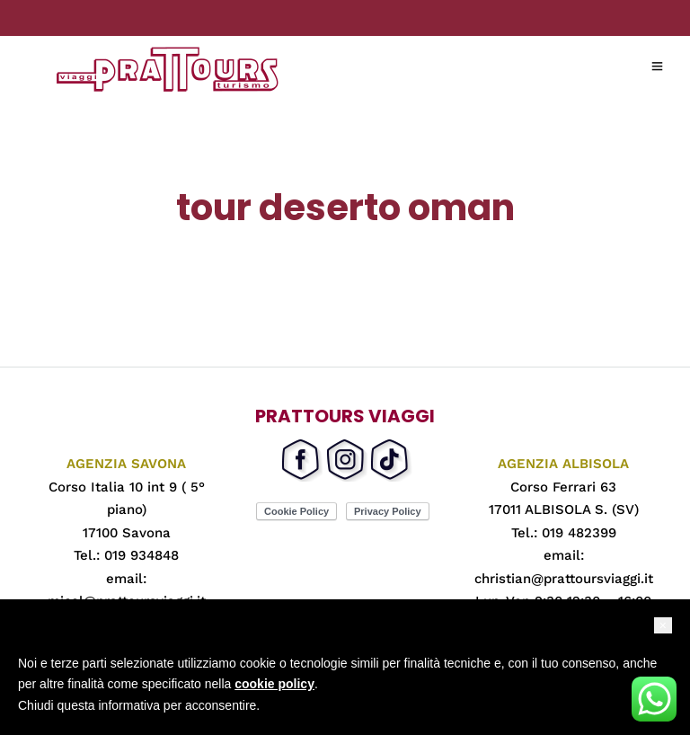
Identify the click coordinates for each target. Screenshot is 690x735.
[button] (663, 625)
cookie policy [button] (274, 684)
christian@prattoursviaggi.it (563, 579)
